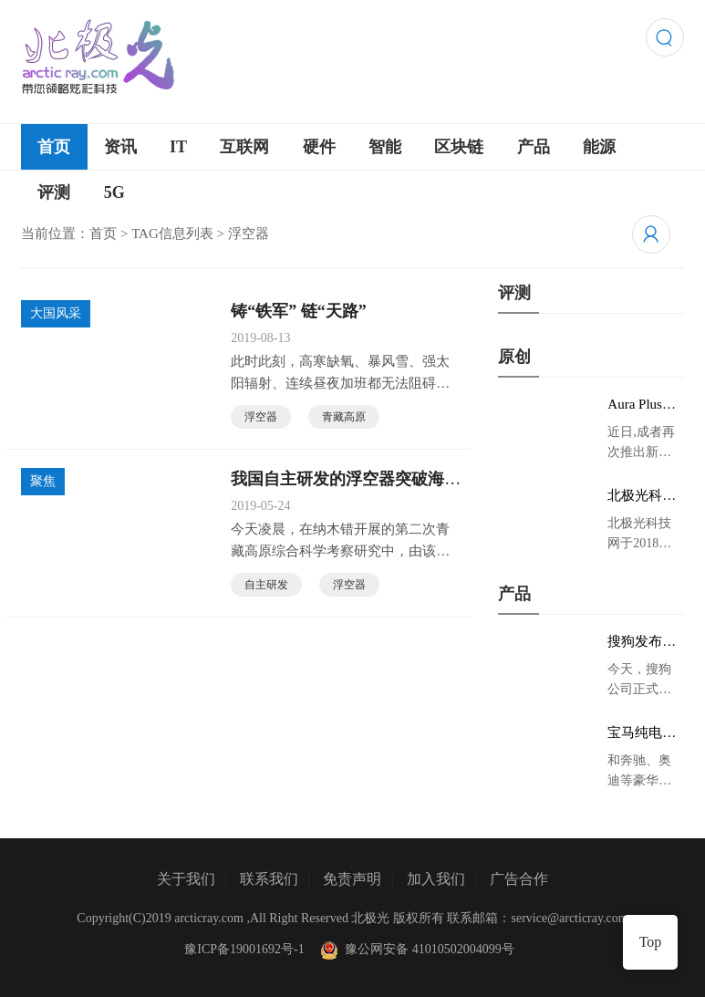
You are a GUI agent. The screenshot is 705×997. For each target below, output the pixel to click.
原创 (514, 357)
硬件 (319, 147)
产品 (533, 147)
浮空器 (260, 416)
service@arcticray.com (570, 918)
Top (650, 942)
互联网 (244, 147)
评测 (53, 192)
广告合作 (519, 879)
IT (178, 147)
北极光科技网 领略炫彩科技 (643, 496)
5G (114, 192)
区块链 (458, 147)
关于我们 (186, 879)
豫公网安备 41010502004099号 (415, 949)
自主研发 (266, 584)
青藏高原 (344, 416)
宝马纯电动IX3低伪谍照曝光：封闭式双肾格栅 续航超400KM (643, 733)
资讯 (120, 147)
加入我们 (436, 879)
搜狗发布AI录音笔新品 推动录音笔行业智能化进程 (642, 642)
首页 (53, 147)
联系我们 (269, 879)
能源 (599, 147)
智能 (384, 147)
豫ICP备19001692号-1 (244, 949)
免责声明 (352, 879)
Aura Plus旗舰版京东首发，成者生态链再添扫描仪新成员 (641, 405)
